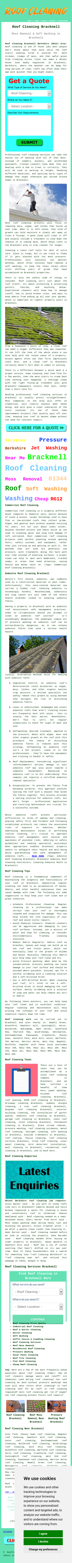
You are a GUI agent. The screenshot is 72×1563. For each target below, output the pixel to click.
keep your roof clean (44, 896)
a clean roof (59, 346)
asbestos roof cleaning (32, 1116)
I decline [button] (43, 1541)
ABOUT (44, 21)
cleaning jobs (40, 373)
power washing (57, 1090)
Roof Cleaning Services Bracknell (31, 1266)
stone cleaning (28, 1122)
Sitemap (7, 1531)
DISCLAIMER (63, 21)
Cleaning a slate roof (19, 250)
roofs (36, 69)
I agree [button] (43, 1533)
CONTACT (52, 21)
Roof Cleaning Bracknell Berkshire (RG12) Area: (36, 44)
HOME (29, 21)
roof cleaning (36, 1373)
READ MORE (38, 856)
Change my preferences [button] (43, 1549)
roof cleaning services (36, 155)
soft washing (59, 1132)
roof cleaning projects (28, 223)
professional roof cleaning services (39, 394)
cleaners (26, 290)
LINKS (36, 21)
